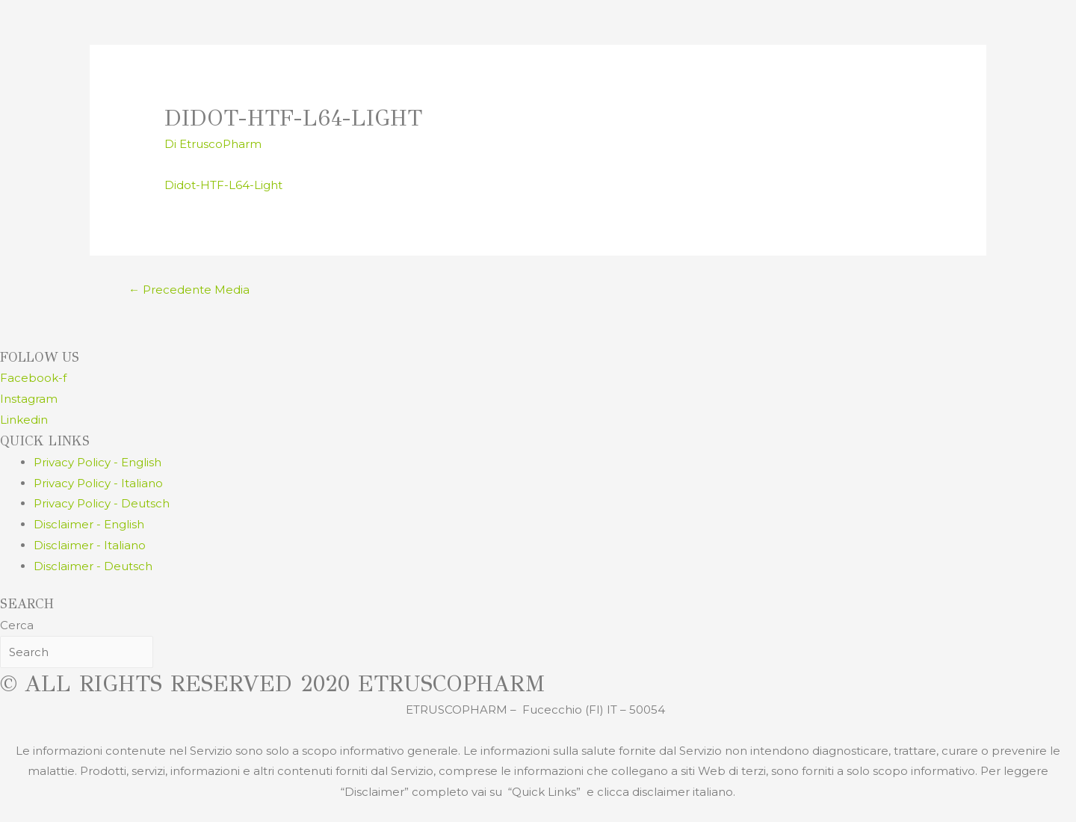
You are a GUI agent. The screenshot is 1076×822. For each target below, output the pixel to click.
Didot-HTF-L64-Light (223, 185)
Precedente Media (189, 289)
